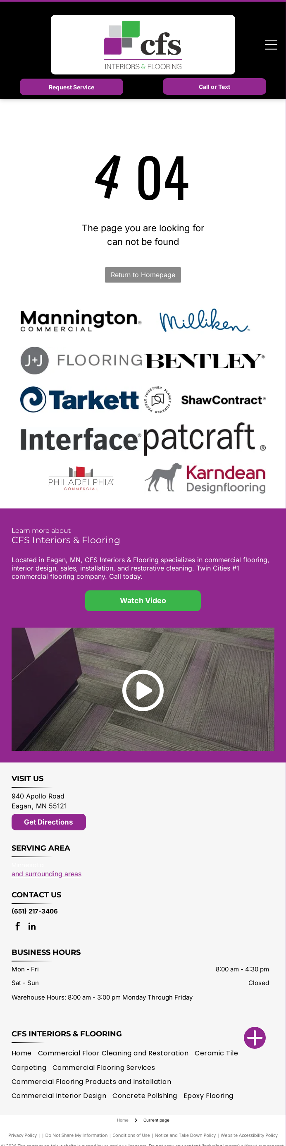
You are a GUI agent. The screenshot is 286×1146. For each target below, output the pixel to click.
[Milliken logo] (205, 321)
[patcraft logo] (205, 439)
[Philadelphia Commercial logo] (81, 478)
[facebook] (18, 927)
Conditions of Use (131, 1135)
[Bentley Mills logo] (205, 360)
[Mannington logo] (81, 321)
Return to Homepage (143, 275)
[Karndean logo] (205, 478)
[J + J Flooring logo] (81, 360)
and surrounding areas (46, 874)
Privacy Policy (22, 1135)
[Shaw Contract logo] (205, 399)
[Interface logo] (81, 439)
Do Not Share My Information (76, 1135)
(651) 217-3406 (35, 911)
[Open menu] (271, 44)
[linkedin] (32, 927)
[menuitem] (25, 1053)
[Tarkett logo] (81, 399)
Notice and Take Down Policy (185, 1135)
